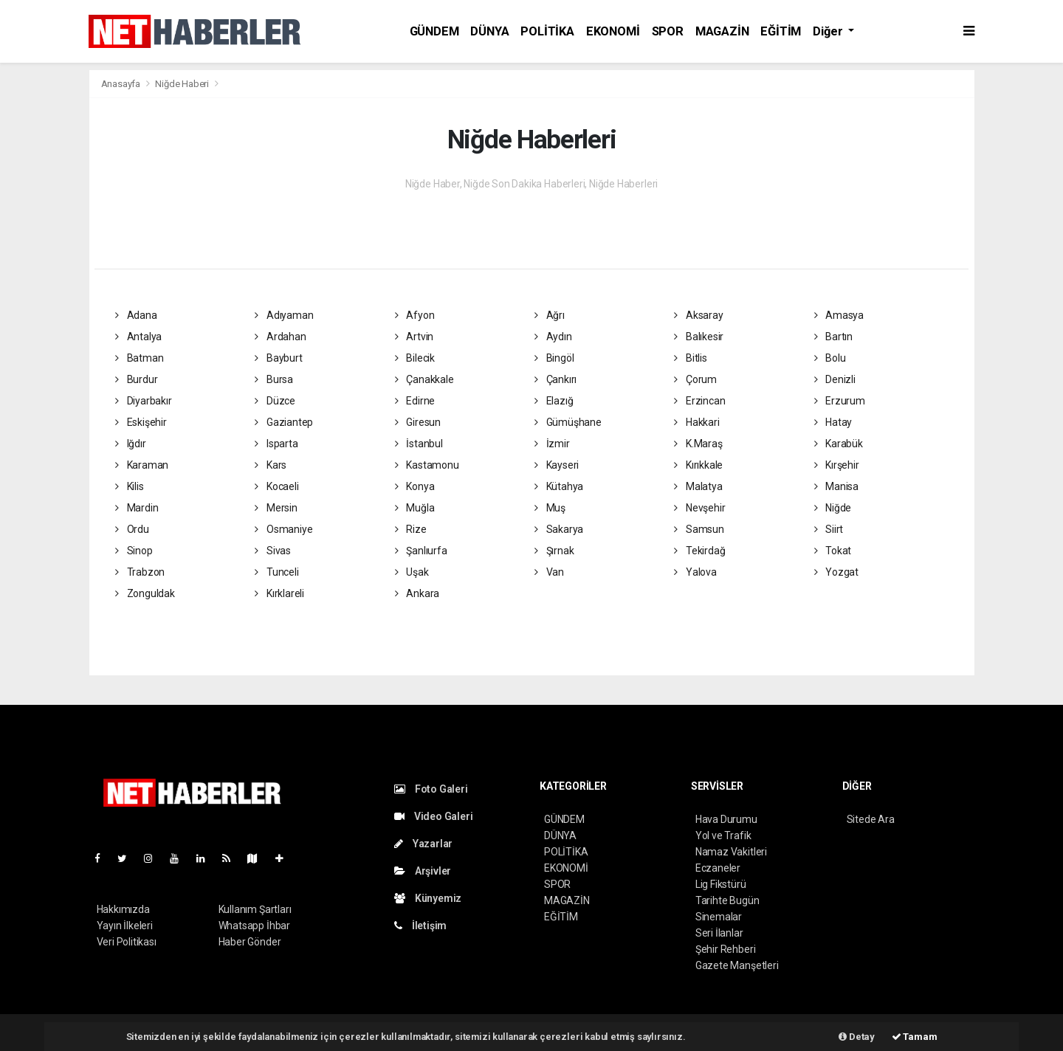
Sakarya (558, 529)
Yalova (695, 572)
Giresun (418, 422)
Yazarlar (423, 844)
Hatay (833, 422)
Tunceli (276, 572)
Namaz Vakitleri (731, 852)
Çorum (695, 379)
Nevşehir (699, 508)
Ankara (417, 593)
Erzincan (699, 401)
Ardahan (280, 336)
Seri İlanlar (719, 933)
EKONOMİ (613, 31)
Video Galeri (433, 816)
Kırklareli (279, 593)
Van (549, 572)
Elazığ (553, 401)
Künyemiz (427, 898)
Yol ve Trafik (723, 835)
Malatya (698, 486)
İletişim (420, 925)
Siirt (829, 529)
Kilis (129, 486)
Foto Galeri (431, 789)
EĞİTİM (780, 31)
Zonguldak (145, 593)
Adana (136, 315)
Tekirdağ (699, 550)
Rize (411, 529)
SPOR (668, 31)
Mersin (276, 508)
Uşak (412, 572)
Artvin (414, 336)
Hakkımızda (123, 909)
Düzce (275, 401)
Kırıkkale (698, 465)
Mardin (136, 508)
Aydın (553, 336)
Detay (857, 1036)
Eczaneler (717, 868)
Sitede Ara (871, 819)
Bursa (274, 379)
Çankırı (555, 379)
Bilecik (415, 358)
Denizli (835, 379)
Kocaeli (276, 486)
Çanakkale (424, 379)
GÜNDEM (434, 31)
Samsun (698, 529)
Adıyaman (284, 315)
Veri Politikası (126, 942)
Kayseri (556, 465)
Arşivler (422, 871)
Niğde (833, 508)
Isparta (276, 443)
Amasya (839, 315)
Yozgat (836, 572)
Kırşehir (836, 465)
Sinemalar (718, 917)
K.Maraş (698, 443)
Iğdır (130, 443)
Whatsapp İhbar (254, 925)
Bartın (833, 336)
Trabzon (140, 572)
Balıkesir (698, 336)
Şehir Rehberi (725, 949)
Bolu (830, 358)
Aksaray (698, 315)
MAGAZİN (722, 31)
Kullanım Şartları (255, 909)
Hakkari (696, 422)
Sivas (273, 550)
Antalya (138, 336)
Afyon (415, 315)
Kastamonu (427, 465)
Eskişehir (141, 422)
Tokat (833, 550)
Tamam (915, 1036)
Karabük (838, 443)
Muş (549, 508)
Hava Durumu (726, 819)
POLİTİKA (547, 31)
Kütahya (558, 486)
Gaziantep (284, 422)
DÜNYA (489, 31)
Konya (415, 486)
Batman (139, 358)
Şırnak (554, 550)
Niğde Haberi (182, 83)
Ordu (132, 529)
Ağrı (549, 315)
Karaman (141, 465)
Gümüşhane (568, 422)
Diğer (829, 31)
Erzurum (839, 401)
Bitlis (690, 358)
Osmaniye (283, 529)
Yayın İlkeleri (125, 925)
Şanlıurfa (421, 550)
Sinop (134, 550)
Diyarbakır (143, 401)
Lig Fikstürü (720, 884)
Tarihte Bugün (727, 900)
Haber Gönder (250, 942)
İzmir (552, 443)
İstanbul (419, 443)
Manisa (836, 486)
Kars (270, 465)
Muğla (415, 508)
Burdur (136, 379)
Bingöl (554, 358)
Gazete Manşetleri (737, 965)
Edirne (415, 401)
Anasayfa (121, 83)
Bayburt (278, 358)
